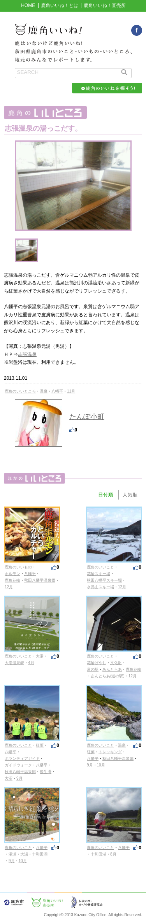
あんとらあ (112, 669)
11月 (71, 391)
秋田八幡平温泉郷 (39, 580)
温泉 (43, 391)
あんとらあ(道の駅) (108, 676)
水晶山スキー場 (100, 587)
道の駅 (93, 669)
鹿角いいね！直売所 (105, 5)
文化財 (116, 663)
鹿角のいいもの (18, 567)
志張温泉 (27, 354)
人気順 (130, 495)
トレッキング (110, 752)
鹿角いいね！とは (59, 5)
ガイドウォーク (18, 765)
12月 (9, 587)
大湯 (40, 656)
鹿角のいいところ (20, 391)
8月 (113, 854)
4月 (31, 663)
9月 (19, 778)
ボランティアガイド (22, 758)
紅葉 (40, 745)
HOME (28, 5)
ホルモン (12, 574)
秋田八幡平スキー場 (104, 580)
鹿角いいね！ (73, 33)
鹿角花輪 (12, 580)
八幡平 (57, 391)
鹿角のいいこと (100, 567)
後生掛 (45, 772)
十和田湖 (39, 854)
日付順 (105, 495)
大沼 (8, 778)
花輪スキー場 (98, 574)
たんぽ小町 (86, 417)
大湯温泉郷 (14, 663)
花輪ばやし (96, 663)
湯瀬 (12, 854)
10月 (101, 765)
